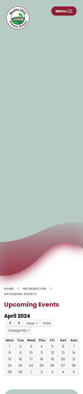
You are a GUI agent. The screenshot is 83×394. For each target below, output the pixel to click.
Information (34, 289)
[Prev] (10, 323)
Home (9, 289)
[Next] (19, 323)
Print (47, 323)
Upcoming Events (20, 294)
